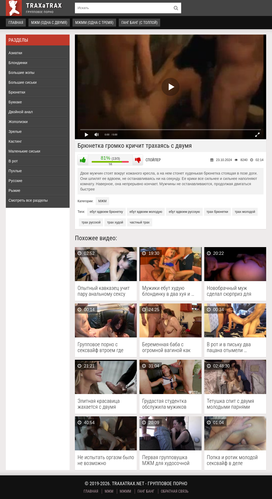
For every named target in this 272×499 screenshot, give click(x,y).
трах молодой (245, 212)
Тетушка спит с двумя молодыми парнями (230, 404)
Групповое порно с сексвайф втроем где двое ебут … (101, 347)
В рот (13, 161)
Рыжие (14, 190)
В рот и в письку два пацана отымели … (229, 347)
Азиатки (15, 53)
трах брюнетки (217, 212)
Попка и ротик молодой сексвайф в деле (232, 460)
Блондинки (17, 63)
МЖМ (102, 201)
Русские (15, 181)
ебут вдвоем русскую (184, 212)
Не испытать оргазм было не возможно (106, 460)
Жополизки (18, 122)
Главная (15, 22)
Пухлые (15, 171)
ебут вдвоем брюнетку (106, 212)
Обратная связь (175, 491)
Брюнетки (16, 92)
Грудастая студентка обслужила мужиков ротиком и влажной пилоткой (164, 404)
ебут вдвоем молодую (146, 212)
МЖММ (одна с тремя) (94, 22)
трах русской (91, 222)
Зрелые (15, 131)
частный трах (140, 222)
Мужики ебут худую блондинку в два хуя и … (168, 291)
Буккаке (15, 102)
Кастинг (15, 141)
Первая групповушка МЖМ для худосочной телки (165, 460)
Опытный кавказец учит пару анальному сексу (104, 291)
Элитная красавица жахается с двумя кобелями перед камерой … (105, 404)
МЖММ (125, 491)
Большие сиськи (22, 82)
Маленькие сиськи (24, 151)
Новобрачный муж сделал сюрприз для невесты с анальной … (231, 291)
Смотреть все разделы (28, 200)
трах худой (115, 222)
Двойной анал (20, 112)
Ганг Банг (146, 491)
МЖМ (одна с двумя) (49, 22)
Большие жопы (21, 72)
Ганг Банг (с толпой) (139, 22)
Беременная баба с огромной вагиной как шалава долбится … (166, 347)
